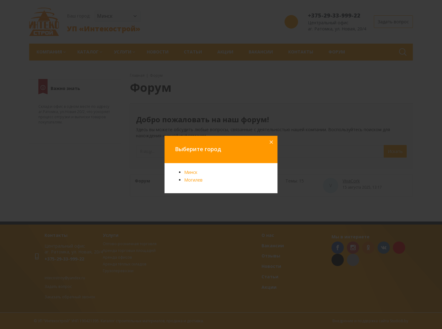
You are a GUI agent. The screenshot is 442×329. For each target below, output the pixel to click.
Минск (190, 172)
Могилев (193, 180)
